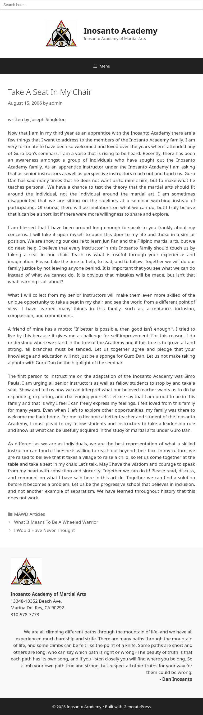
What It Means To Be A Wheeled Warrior (56, 522)
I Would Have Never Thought (44, 530)
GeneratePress (137, 706)
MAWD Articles (29, 514)
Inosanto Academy (121, 30)
